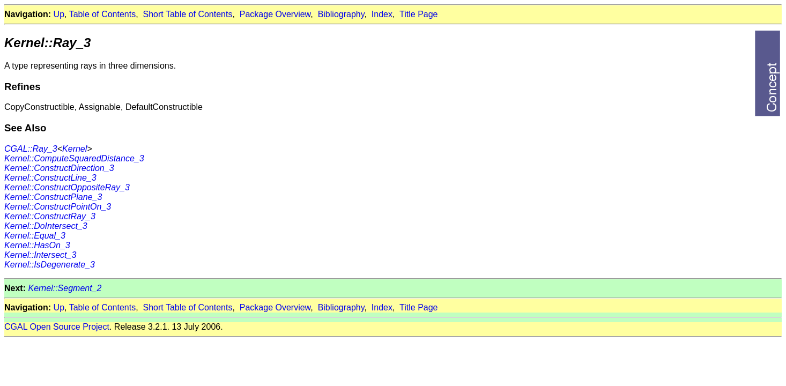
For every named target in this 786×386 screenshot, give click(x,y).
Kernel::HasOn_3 (37, 245)
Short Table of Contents (188, 14)
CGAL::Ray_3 (30, 148)
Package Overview (275, 14)
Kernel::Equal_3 (34, 235)
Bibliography (341, 14)
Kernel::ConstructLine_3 (50, 177)
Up (59, 14)
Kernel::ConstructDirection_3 (59, 168)
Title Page (418, 14)
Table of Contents (102, 14)
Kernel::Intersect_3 (40, 254)
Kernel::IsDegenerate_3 (49, 264)
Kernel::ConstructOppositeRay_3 (67, 187)
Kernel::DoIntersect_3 (45, 226)
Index (382, 14)
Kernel (74, 148)
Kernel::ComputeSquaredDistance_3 (74, 158)
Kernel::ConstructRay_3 (49, 216)
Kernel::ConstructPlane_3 (53, 197)
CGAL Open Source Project (56, 326)
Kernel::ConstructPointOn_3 (57, 206)
